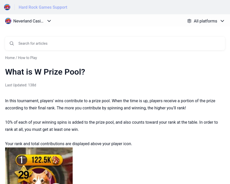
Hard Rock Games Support (43, 7)
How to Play (27, 58)
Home (10, 58)
